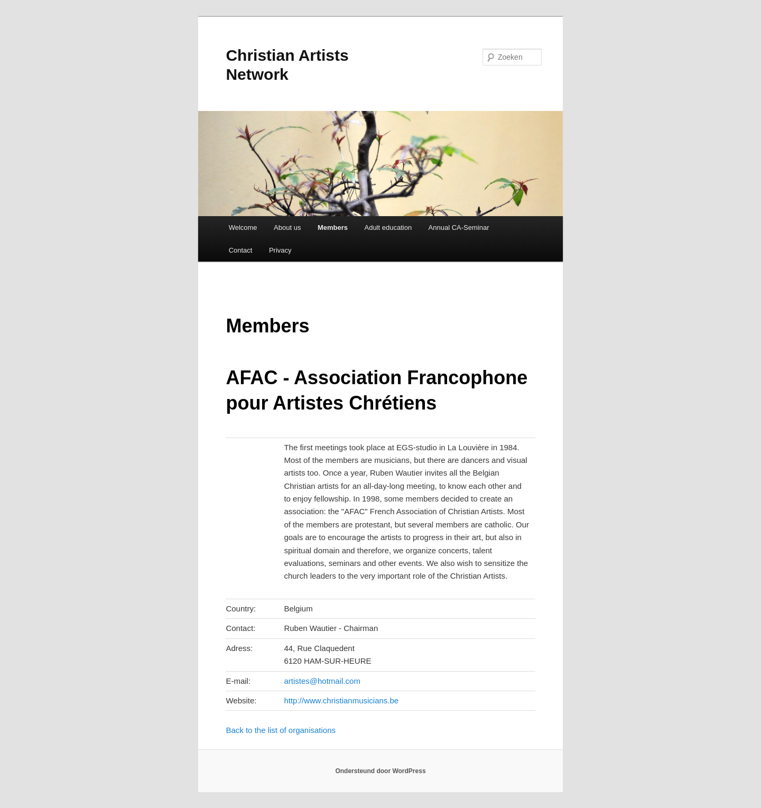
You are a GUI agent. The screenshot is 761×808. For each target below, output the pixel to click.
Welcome (243, 227)
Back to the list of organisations (281, 730)
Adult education (388, 227)
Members (333, 227)
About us (287, 227)
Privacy (280, 250)
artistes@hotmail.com (322, 680)
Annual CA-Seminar (459, 227)
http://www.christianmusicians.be (341, 700)
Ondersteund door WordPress (380, 771)
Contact (241, 250)
